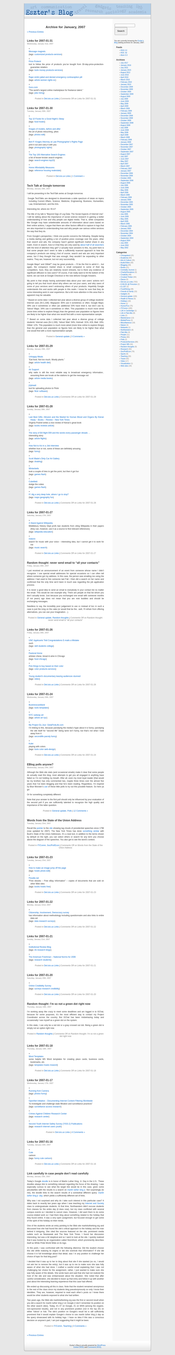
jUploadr (32, 385)
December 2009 (127, 87)
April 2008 (124, 135)
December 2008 (127, 116)
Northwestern (126, 330)
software (43, 391)
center (46, 1116)
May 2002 (124, 248)
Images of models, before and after (44, 129)
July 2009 (124, 99)
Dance (123, 279)
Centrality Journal (127, 270)
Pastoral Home (35, 653)
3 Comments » (78, 336)
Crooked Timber (127, 277)
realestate (55, 170)
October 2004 (126, 236)
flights (43, 438)
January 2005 (126, 228)
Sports (123, 354)
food (36, 122)
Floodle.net (34, 878)
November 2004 (127, 233)
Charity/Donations (127, 272)
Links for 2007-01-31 (40, 40)
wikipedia (38, 532)
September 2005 (127, 209)
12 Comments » (80, 811)
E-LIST (123, 287)
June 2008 (125, 130)
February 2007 (126, 168)
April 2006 (124, 192)
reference (38, 170)
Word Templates (36, 1056)
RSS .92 (124, 53)
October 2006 (126, 178)
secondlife (39, 736)
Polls (69, 811)
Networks (124, 327)
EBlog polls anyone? (40, 764)
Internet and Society (94, 1203)
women (44, 80)
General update (62, 336)
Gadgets (124, 294)
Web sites (124, 366)
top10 (51, 160)
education (47, 532)
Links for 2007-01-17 (40, 1080)
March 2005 (125, 224)
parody (47, 736)
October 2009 (126, 92)
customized (39, 54)
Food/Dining (125, 289)
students (42, 646)
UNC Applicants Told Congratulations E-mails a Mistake (54, 640)
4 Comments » (78, 1132)
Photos (123, 337)
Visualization (125, 363)
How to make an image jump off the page (47, 868)
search (43, 547)
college (50, 646)
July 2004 (124, 243)
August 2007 (125, 154)
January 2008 (126, 142)
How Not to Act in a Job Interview (44, 446)
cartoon (47, 1158)
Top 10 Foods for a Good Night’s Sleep (46, 119)
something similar (91, 831)
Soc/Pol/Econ (53, 845)
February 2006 (126, 197)
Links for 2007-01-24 (40, 694)
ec (54, 80)
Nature (123, 325)
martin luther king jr (76, 1190)
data (36, 921)
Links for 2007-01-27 (40, 512)
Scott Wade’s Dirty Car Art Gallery (44, 458)
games (37, 474)
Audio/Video (125, 263)
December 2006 (127, 173)
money (42, 70)
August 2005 (125, 212)
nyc (45, 718)
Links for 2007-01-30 (40, 108)
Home (123, 303)
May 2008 (124, 132)
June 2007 (125, 159)
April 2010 (124, 77)
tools (36, 70)
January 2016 (126, 65)
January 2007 (126, 171)
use (45, 786)
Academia (124, 258)
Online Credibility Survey (40, 986)
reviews (44, 425)
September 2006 (127, 180)
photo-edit (45, 871)
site (51, 828)
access (49, 1106)
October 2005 (126, 207)
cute (42, 1158)
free (48, 886)
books (49, 378)
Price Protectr (35, 61)
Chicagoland (125, 255)
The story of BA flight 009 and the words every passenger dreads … (59, 433)
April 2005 (124, 221)
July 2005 (124, 214)
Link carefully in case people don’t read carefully (58, 1173)
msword (53, 1065)
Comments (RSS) (94, 1347)
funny (36, 451)
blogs (48, 950)
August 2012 (125, 72)
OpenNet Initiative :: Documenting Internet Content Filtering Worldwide (61, 1101)
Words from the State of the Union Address (54, 820)
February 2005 (126, 226)
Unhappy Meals (36, 357)
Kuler (31, 743)
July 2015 (124, 68)
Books (123, 267)
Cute (31, 1152)
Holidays (124, 301)
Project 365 (125, 344)
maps (36, 497)
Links (123, 315)
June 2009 (125, 101)
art (42, 718)
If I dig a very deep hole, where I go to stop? (49, 494)
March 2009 (125, 108)
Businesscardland (37, 705)
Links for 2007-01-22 (40, 901)
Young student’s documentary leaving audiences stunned (54, 676)
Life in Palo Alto (126, 313)
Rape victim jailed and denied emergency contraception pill (55, 77)
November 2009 (127, 89)
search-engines (41, 160)
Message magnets (37, 51)
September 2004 (127, 238)
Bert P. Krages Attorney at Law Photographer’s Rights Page (56, 142)
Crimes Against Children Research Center (48, 1114)
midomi (32, 539)
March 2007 (125, 166)
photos (37, 134)
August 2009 (125, 96)
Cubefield (33, 481)
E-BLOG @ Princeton (129, 284)
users (52, 1126)
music (37, 547)
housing (47, 170)
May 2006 (124, 190)
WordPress (101, 1345)
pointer (40, 828)
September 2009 (127, 94)
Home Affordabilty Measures (42, 167)
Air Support (34, 369)
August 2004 (125, 240)
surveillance (39, 1106)
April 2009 (124, 106)
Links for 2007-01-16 (40, 1141)
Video (123, 361)
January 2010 (126, 84)
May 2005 (124, 219)
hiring (41, 93)
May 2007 (124, 161)
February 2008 (126, 140)
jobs (36, 93)
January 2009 (126, 113)
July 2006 (124, 185)
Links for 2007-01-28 (40, 406)
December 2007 (127, 144)
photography (40, 147)
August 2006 (125, 183)
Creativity (124, 275)
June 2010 (125, 75)
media (43, 378)
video (36, 679)
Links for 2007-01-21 (40, 936)
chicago (42, 659)
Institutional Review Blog (40, 947)
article (37, 80)
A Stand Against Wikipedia (41, 523)
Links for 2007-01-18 (40, 1045)
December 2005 (127, 202)
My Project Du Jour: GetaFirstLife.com (46, 725)
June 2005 (125, 216)
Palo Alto (124, 332)
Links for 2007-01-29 (40, 346)
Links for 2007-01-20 (40, 975)
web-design (49, 749)
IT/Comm (41, 845)
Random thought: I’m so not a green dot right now (58, 1003)
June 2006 (125, 188)
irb (35, 950)
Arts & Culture (126, 260)
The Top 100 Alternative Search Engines (47, 154)
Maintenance (125, 318)
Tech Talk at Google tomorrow (46, 185)
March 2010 (125, 80)
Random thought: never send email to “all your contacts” (63, 562)
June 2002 (125, 245)
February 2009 (126, 111)
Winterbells (34, 468)
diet (48, 362)
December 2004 (127, 231)
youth (58, 1126)
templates (43, 708)
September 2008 (127, 123)
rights (50, 80)
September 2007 (127, 152)
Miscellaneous (126, 323)
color (36, 669)
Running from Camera (39, 1091)
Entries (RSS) (78, 1347)
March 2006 (125, 195)
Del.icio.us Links (51, 98)
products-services (53, 54)
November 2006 (127, 176)
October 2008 (126, 120)
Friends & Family (127, 291)
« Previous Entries (35, 32)
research (43, 921)
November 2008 (127, 118)
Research (124, 349)
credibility (55, 988)
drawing (38, 461)
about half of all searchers (92, 245)
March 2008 (125, 137)
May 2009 (124, 104)
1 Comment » (78, 176)
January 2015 (126, 70)
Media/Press (125, 320)
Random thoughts (60, 618)
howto (41, 122)
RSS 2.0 (124, 50)
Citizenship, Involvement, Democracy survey (49, 912)
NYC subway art (36, 715)
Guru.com (33, 87)
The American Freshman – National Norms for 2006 (52, 957)
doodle (45, 1181)
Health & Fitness (127, 299)
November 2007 (127, 147)
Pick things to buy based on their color (46, 666)
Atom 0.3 (124, 55)
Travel (123, 359)
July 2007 (124, 156)
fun (51, 497)
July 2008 (124, 128)
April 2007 (124, 164)
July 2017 (124, 63)
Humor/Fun (125, 306)
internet (46, 1126)
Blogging (124, 265)
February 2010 (126, 82)
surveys (51, 921)
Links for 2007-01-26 (40, 629)
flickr (36, 391)
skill (36, 646)
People (123, 335)
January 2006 (126, 200)
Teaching (67, 1326)
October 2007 (126, 149)
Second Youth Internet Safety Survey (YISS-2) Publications (55, 1124)
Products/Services (127, 342)
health (43, 362)
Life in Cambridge (127, 311)
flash (43, 474)
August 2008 (125, 125)
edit (42, 134)
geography (45, 497)
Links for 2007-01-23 (40, 857)
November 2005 (127, 204)
